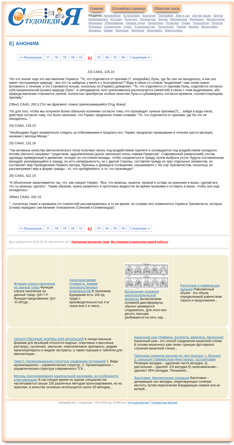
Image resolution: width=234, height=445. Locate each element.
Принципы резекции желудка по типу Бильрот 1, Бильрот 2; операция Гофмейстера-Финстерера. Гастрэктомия (177, 357)
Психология (201, 23)
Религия (217, 23)
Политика (172, 23)
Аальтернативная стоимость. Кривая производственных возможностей (83, 285)
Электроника (173, 30)
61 (80, 57)
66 (123, 57)
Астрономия (131, 15)
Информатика (98, 19)
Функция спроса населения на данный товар (34, 285)
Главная (96, 8)
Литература (148, 19)
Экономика (154, 30)
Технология (166, 26)
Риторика (95, 26)
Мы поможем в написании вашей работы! (139, 242)
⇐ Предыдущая (31, 57)
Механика (95, 23)
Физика (193, 26)
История (116, 19)
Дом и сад (183, 15)
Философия (209, 26)
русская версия (138, 402)
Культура (131, 19)
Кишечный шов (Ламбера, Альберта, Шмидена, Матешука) (178, 337)
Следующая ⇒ (140, 57)
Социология (112, 26)
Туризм (181, 26)
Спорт (127, 26)
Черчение (122, 30)
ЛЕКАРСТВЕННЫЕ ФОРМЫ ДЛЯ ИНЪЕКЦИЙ (49, 339)
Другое (218, 15)
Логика (163, 19)
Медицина (197, 19)
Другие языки (201, 15)
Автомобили (112, 15)
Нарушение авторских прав (90, 242)
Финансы (94, 30)
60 (72, 57)
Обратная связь (167, 8)
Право (186, 23)
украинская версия (164, 402)
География (165, 15)
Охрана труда (135, 23)
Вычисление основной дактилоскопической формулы (142, 295)
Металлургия (216, 19)
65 (115, 57)
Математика (178, 19)
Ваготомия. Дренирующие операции (161, 378)
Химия (108, 30)
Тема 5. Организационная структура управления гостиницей (60, 361)
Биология (149, 15)
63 (98, 57)
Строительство (144, 26)
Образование (114, 23)
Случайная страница (128, 8)
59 (64, 57)
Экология (137, 30)
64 (107, 57)
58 (56, 57)
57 (48, 57)
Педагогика (155, 23)
